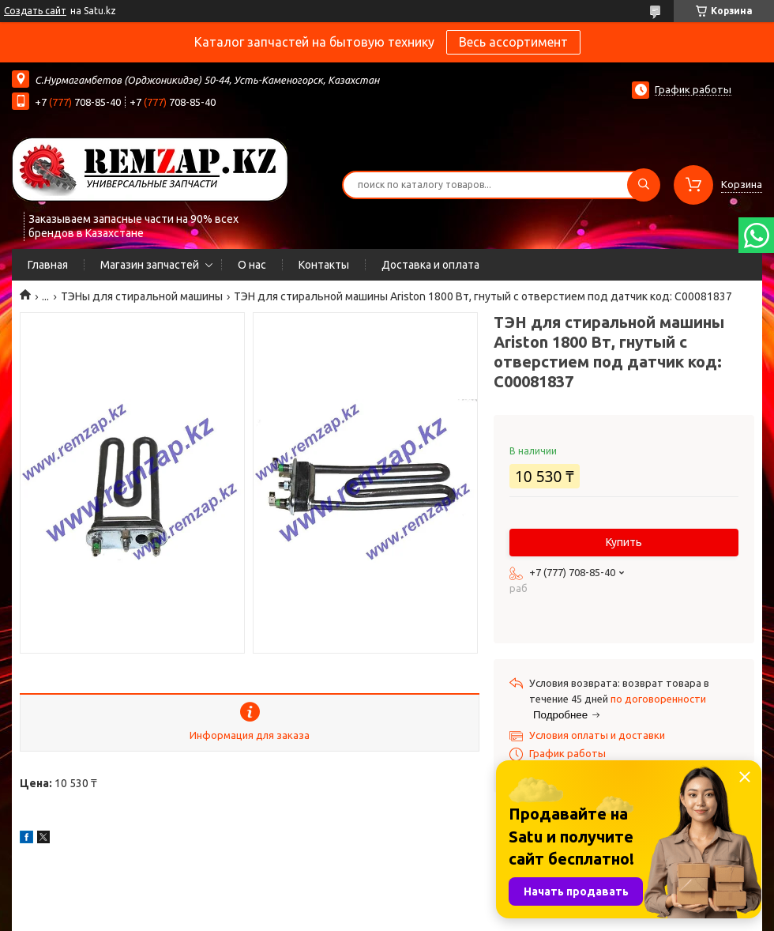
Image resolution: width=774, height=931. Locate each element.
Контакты (324, 264)
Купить (624, 542)
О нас (252, 264)
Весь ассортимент (513, 42)
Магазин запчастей (149, 264)
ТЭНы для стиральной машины (142, 296)
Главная (48, 264)
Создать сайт (35, 11)
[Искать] (643, 185)
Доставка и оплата (430, 264)
